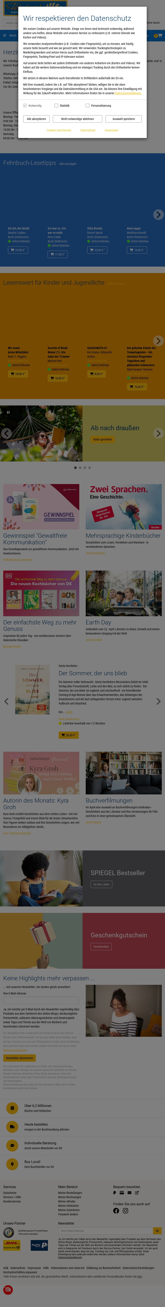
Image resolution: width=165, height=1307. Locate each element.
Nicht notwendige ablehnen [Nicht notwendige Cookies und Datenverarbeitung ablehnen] (77, 119)
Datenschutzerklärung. (128, 93)
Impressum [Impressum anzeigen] (111, 130)
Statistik (64, 105)
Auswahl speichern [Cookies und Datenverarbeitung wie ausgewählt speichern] (124, 119)
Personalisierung (101, 105)
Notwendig (35, 105)
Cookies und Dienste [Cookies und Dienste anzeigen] (59, 130)
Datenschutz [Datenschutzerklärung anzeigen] (88, 130)
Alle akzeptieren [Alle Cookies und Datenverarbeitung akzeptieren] (36, 119)
